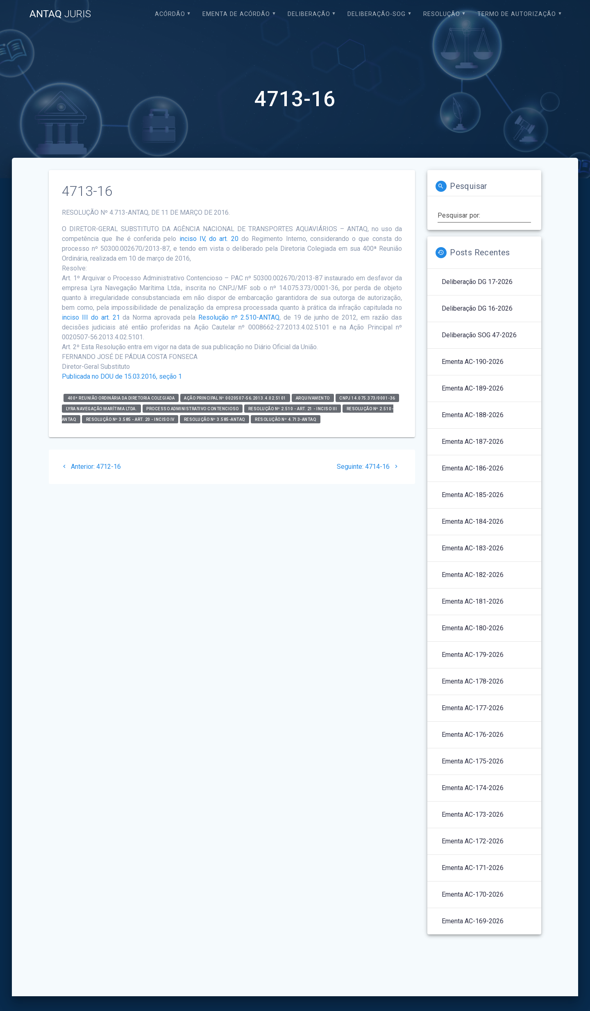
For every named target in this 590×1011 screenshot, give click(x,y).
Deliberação (309, 14)
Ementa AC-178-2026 (473, 681)
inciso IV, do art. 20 (208, 239)
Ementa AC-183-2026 (473, 548)
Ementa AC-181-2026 (473, 601)
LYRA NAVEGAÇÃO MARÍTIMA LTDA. (101, 408)
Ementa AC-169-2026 (473, 921)
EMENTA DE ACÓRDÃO (236, 14)
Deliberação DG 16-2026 (477, 308)
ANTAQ (60, 14)
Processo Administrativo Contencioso (192, 408)
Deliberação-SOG (376, 14)
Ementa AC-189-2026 (473, 388)
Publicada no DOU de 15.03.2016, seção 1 (122, 376)
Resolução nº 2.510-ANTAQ (238, 317)
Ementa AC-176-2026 (473, 734)
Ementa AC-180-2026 (473, 628)
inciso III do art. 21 (91, 317)
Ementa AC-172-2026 (473, 841)
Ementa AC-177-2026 (473, 708)
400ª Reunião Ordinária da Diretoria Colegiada (121, 397)
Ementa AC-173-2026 (473, 814)
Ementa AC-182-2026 (473, 575)
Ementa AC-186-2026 (473, 468)
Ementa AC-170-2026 (473, 894)
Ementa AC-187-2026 (473, 441)
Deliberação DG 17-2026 (477, 282)
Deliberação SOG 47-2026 (479, 335)
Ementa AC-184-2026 (473, 521)
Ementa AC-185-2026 (473, 495)
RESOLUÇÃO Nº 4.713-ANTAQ (285, 419)
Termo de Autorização (516, 14)
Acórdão (170, 14)
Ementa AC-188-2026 (473, 415)
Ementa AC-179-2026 (473, 655)
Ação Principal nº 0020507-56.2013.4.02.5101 (235, 397)
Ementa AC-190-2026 (473, 362)
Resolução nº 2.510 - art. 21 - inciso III (292, 408)
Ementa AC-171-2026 (473, 868)
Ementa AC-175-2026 (473, 761)
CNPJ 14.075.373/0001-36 (367, 397)
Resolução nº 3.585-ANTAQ (214, 419)
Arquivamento (313, 397)
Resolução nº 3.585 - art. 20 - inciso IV (130, 419)
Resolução (441, 14)
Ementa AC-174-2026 (473, 788)
